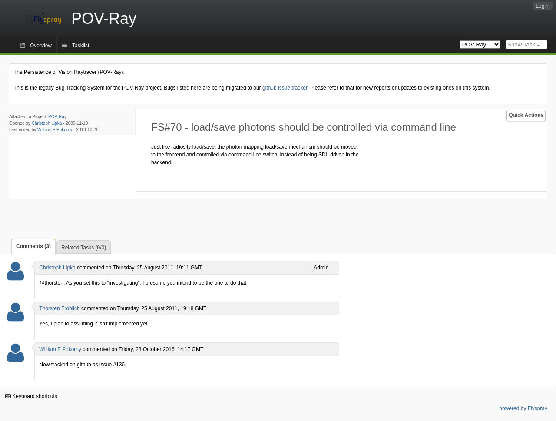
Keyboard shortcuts (31, 396)
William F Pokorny (55, 129)
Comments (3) (33, 246)
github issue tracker (284, 88)
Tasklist (80, 46)
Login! (543, 6)
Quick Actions (526, 115)
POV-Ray (57, 116)
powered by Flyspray (523, 408)
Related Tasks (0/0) (83, 248)
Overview (41, 46)
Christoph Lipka (47, 123)
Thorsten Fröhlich (59, 308)
